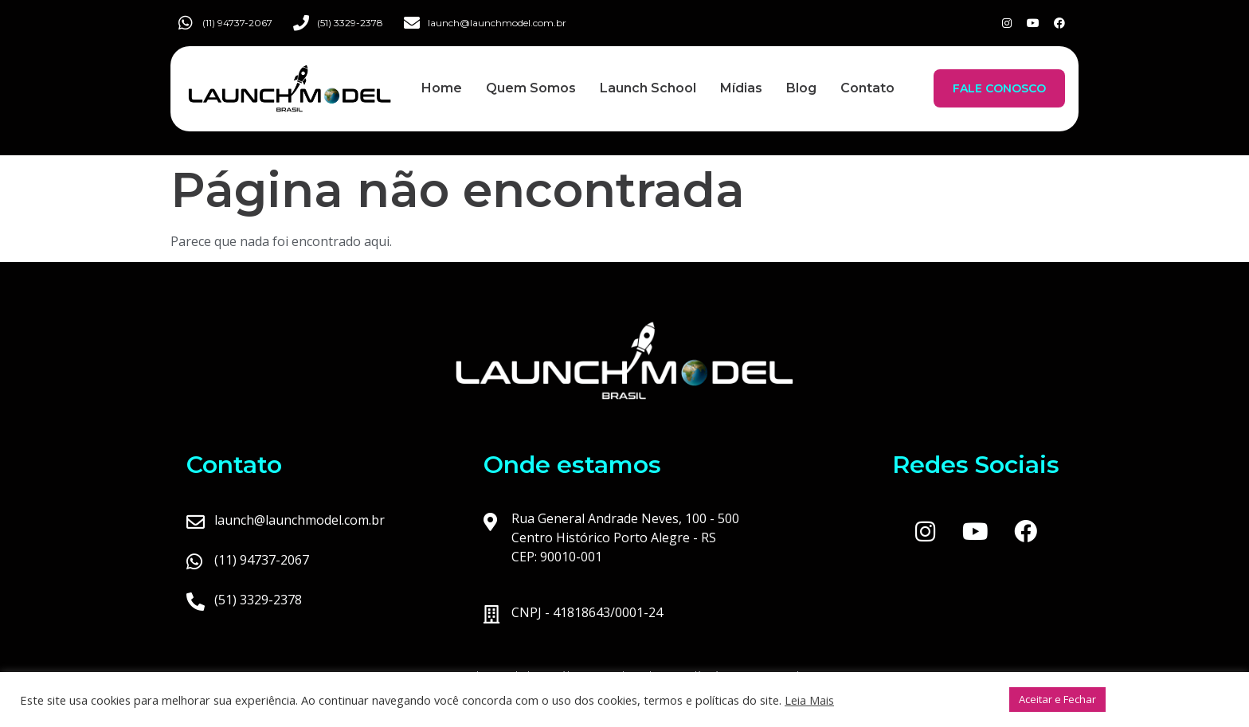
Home (441, 88)
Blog (801, 88)
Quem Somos (531, 88)
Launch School (648, 88)
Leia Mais (809, 700)
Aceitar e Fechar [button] (1057, 699)
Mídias (741, 88)
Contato (867, 88)
